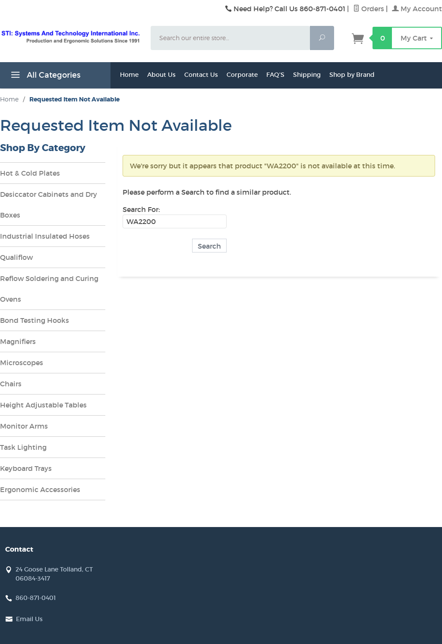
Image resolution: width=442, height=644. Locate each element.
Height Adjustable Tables (43, 405)
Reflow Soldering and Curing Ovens (49, 288)
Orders (368, 8)
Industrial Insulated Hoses (45, 236)
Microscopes (21, 362)
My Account (417, 8)
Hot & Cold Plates (30, 173)
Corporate (242, 75)
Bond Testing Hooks (34, 320)
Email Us (29, 619)
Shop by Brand (352, 75)
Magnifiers (18, 341)
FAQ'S (275, 75)
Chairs (11, 383)
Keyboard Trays (26, 468)
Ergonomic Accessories (40, 489)
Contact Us (201, 75)
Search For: (141, 209)
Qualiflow (16, 257)
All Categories (44, 76)
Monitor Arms (24, 426)
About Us (161, 75)
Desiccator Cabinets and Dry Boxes (48, 204)
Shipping (307, 75)
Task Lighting (23, 447)
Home (129, 75)
